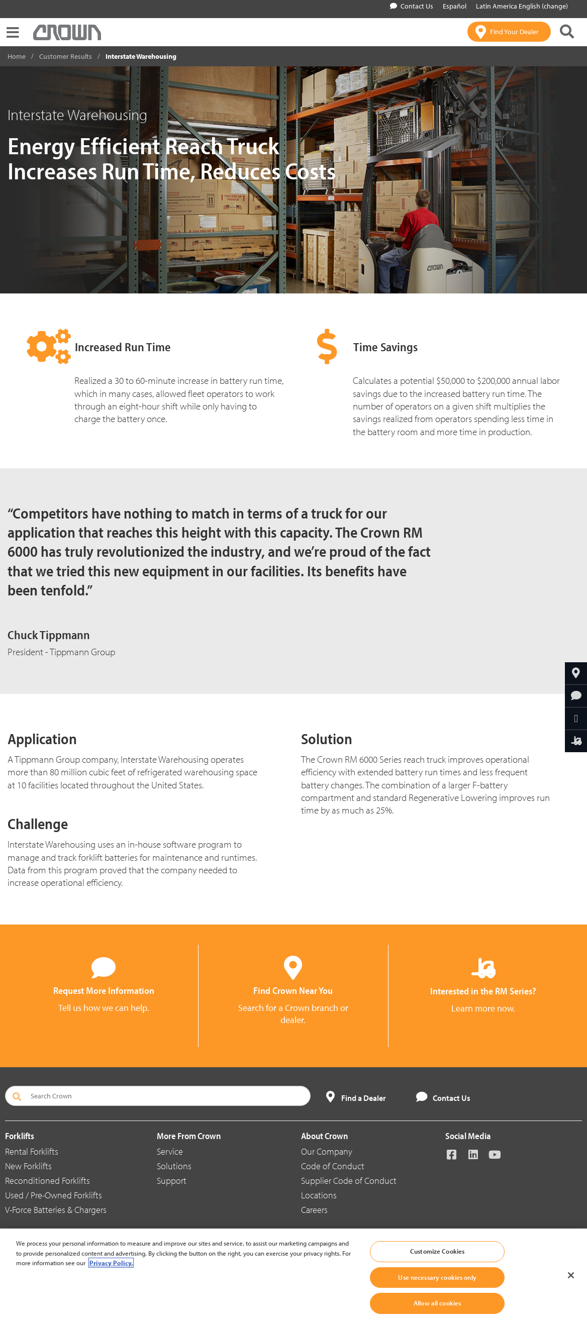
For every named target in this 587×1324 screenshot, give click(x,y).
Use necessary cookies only (437, 1277)
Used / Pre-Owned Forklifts (53, 1195)
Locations (319, 1195)
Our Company (326, 1151)
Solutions (174, 1166)
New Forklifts (28, 1166)
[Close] (571, 1275)
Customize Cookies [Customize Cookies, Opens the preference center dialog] (437, 1251)
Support (171, 1180)
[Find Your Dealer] (509, 32)
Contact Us (411, 6)
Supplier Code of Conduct (349, 1180)
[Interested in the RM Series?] (576, 741)
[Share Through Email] (576, 718)
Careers (314, 1209)
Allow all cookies (437, 1303)
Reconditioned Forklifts (47, 1180)
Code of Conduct (332, 1166)
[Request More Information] (576, 696)
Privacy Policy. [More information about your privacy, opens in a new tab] (111, 1263)
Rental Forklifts (31, 1151)
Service (170, 1151)
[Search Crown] (158, 1096)
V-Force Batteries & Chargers (56, 1209)
